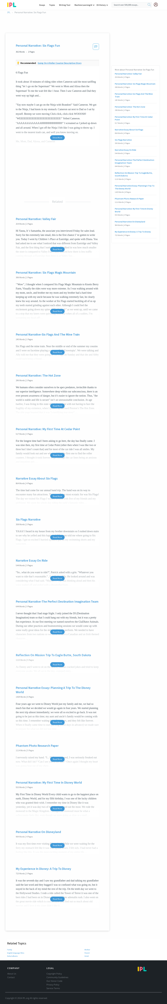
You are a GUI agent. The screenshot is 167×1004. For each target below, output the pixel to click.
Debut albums (12, 956)
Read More (57, 249)
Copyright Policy (54, 973)
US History (101, 5)
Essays (43, 5)
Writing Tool (65, 5)
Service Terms (53, 988)
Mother (87, 949)
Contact (11, 977)
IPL (8, 12)
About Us (11, 973)
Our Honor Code (54, 981)
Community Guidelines (57, 977)
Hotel (87, 956)
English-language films (15, 953)
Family (9, 949)
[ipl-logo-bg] (12, 4)
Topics (53, 5)
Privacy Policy (52, 984)
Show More (57, 137)
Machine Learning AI (84, 5)
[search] (149, 4)
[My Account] (157, 4)
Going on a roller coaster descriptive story (60, 63)
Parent (87, 953)
